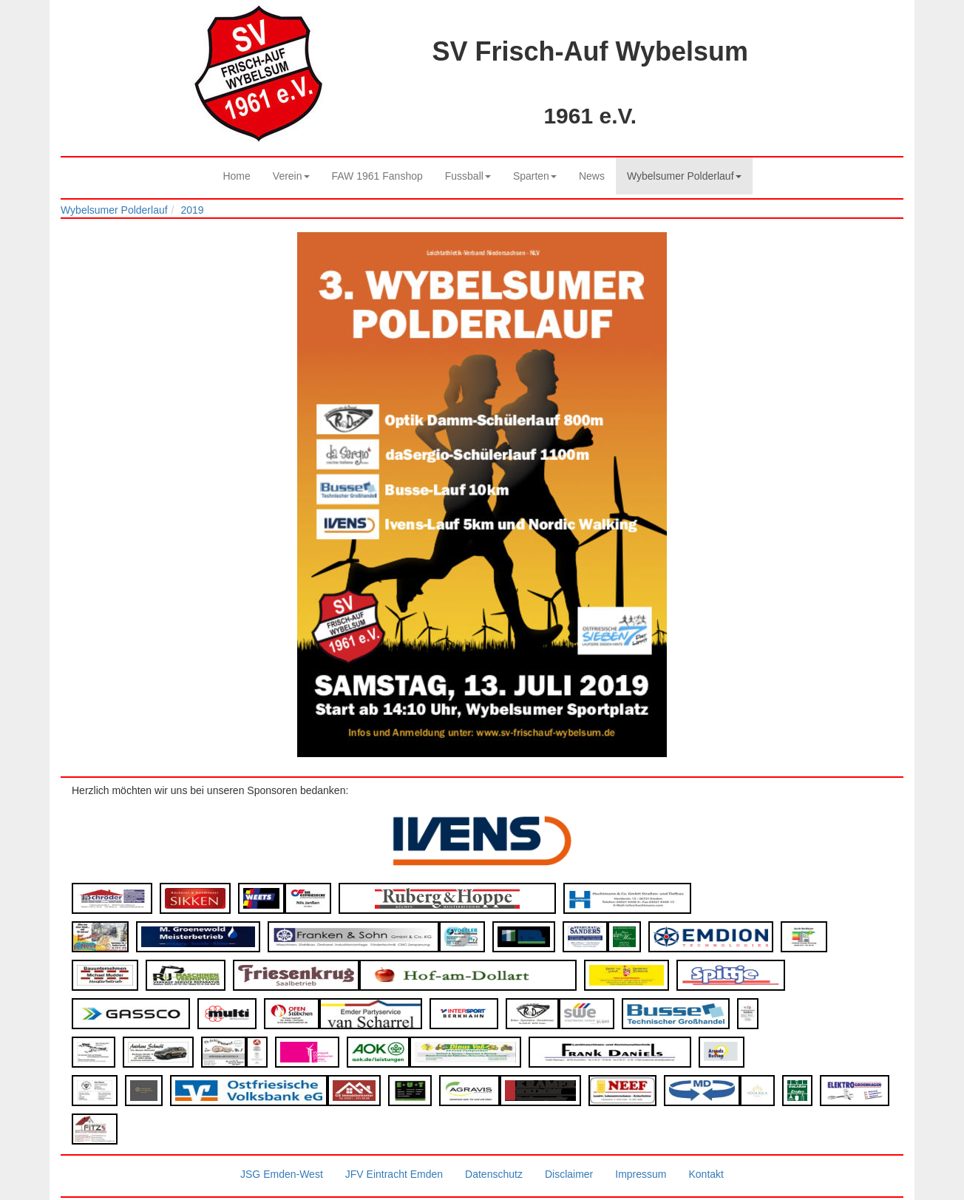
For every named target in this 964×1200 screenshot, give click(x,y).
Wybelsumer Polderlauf (684, 176)
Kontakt (705, 1174)
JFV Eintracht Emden (394, 1174)
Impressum (640, 1174)
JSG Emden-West (281, 1174)
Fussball (468, 176)
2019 (191, 210)
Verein (291, 176)
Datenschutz (494, 1174)
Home (236, 176)
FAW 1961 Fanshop (377, 176)
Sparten (535, 176)
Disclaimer (569, 1174)
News (592, 176)
